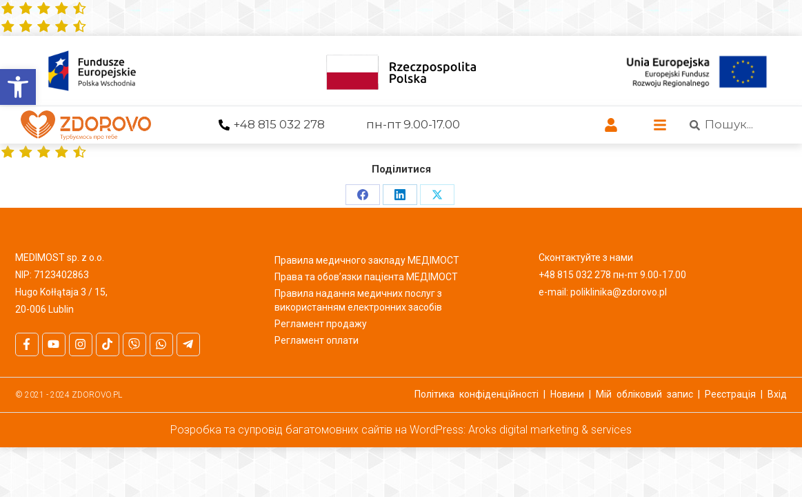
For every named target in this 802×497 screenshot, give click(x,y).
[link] (18, 87)
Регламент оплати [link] (316, 340)
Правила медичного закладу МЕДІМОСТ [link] (366, 260)
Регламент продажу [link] (320, 323)
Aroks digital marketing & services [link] (550, 429)
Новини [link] (567, 394)
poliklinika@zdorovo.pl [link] (618, 292)
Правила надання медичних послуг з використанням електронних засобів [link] (358, 300)
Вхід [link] (777, 394)
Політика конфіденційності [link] (476, 394)
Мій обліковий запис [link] (644, 394)
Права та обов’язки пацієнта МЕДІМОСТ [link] (366, 276)
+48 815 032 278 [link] (279, 124)
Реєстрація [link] (730, 394)
